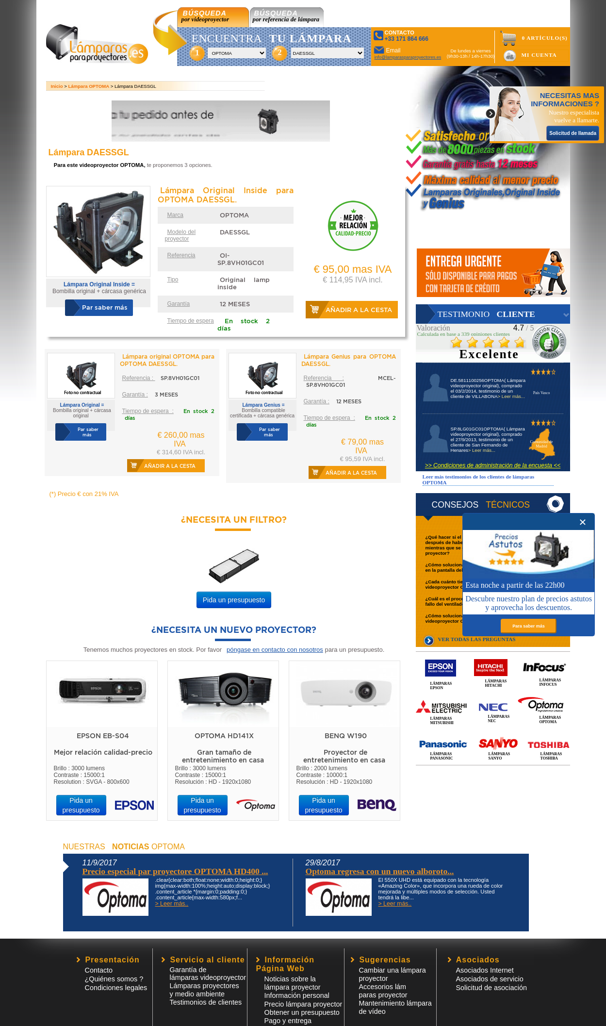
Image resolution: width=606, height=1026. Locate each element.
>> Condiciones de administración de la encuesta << (493, 465)
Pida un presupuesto (234, 600)
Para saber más (528, 626)
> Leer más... (511, 396)
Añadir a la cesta (359, 310)
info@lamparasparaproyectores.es (408, 57)
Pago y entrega (288, 1021)
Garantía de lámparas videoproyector (208, 973)
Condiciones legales (116, 988)
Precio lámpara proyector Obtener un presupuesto (303, 1008)
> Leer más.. (172, 903)
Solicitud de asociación (491, 988)
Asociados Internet (485, 970)
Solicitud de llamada (572, 133)
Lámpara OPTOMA (89, 86)
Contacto (99, 970)
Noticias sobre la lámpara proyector (292, 983)
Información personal (296, 995)
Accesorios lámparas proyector (383, 991)
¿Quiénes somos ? (114, 979)
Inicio (57, 86)
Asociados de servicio (490, 979)
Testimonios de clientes (206, 1002)
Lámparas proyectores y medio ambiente (204, 990)
